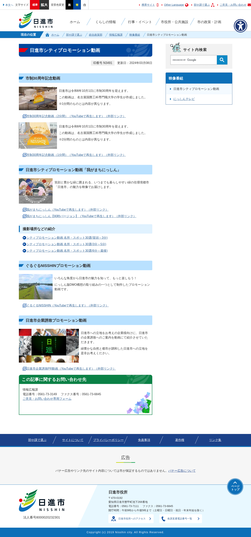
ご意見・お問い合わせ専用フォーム (47, 398)
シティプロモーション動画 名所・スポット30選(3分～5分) (66, 244)
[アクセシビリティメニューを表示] (240, 25)
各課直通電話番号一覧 (179, 518)
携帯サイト (148, 4)
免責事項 (144, 440)
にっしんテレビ (184, 99)
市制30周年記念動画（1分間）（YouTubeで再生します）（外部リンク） (76, 154)
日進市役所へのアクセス (132, 518)
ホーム (55, 34)
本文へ (9, 4)
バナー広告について (182, 470)
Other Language (174, 4)
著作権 (179, 440)
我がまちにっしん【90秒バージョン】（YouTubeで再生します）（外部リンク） (81, 216)
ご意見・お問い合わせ (233, 4)
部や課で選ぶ (202, 4)
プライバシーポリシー (108, 440)
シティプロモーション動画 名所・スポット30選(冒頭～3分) (67, 237)
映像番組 (134, 34)
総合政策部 (95, 34)
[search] (195, 60)
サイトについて (72, 440)
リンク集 (215, 440)
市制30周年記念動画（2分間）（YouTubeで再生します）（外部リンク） (76, 116)
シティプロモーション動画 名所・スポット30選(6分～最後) (67, 250)
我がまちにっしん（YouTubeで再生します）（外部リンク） (67, 209)
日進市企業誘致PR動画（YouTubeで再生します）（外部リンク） (71, 368)
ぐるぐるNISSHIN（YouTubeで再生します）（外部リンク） (67, 305)
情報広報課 (116, 34)
